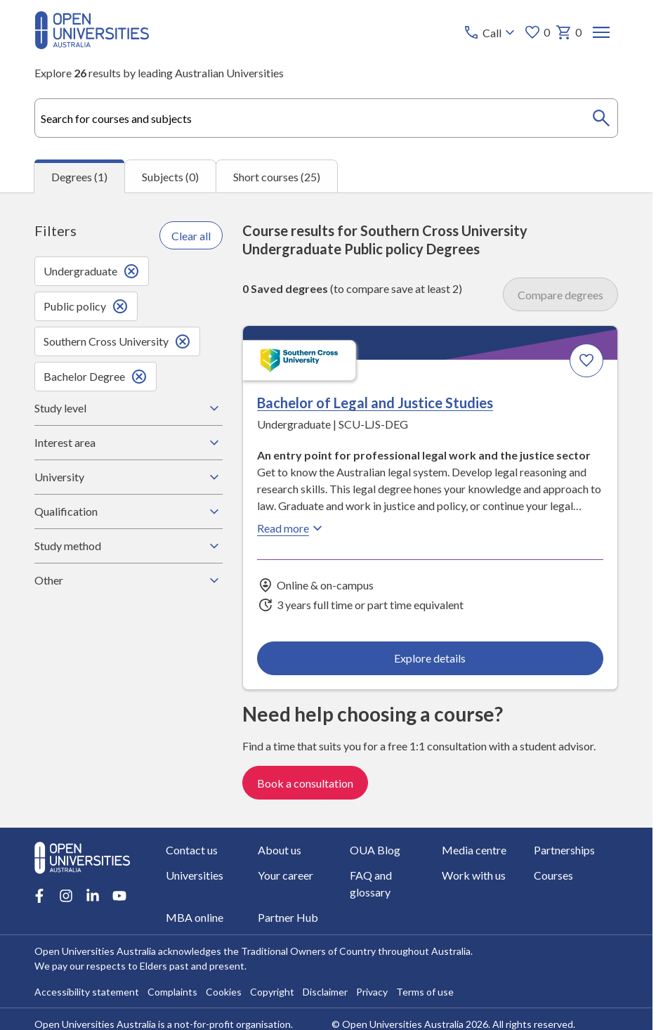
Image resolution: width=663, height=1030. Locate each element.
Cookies (224, 992)
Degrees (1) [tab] (79, 176)
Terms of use (425, 992)
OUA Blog (375, 849)
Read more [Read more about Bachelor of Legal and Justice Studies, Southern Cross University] (291, 528)
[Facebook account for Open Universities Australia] (39, 895)
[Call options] (490, 32)
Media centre (474, 849)
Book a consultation (305, 783)
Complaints (172, 992)
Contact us (192, 849)
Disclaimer (325, 992)
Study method (128, 545)
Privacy (372, 992)
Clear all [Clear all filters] (191, 235)
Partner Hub (288, 917)
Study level (128, 408)
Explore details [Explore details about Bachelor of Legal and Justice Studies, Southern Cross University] (430, 658)
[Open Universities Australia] (92, 44)
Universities (194, 875)
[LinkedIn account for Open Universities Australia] (92, 895)
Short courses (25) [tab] (276, 176)
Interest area (128, 442)
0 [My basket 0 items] (569, 32)
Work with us (474, 875)
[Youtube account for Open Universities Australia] (119, 895)
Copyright (272, 992)
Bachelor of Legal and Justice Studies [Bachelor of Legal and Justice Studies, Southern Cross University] (375, 402)
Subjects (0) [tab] (170, 176)
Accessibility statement (86, 992)
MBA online (194, 917)
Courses (554, 875)
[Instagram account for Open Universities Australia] (66, 895)
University (128, 477)
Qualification (128, 511)
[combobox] (325, 118)
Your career (285, 875)
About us (279, 849)
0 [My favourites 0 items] (537, 32)
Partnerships (565, 849)
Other (128, 580)
